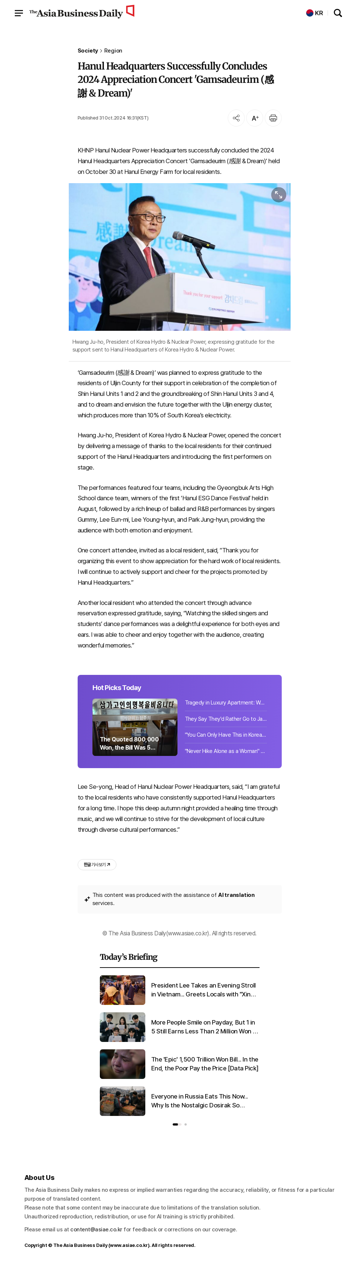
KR (314, 13)
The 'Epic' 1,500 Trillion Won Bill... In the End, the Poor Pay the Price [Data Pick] (205, 1064)
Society (88, 51)
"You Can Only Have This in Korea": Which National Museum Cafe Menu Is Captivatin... (226, 734)
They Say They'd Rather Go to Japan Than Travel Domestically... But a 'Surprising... (226, 719)
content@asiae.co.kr (96, 1229)
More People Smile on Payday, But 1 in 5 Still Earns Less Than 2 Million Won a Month (204, 1027)
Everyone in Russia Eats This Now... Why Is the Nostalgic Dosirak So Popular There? (199, 1101)
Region (113, 51)
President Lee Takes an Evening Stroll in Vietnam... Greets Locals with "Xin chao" (203, 990)
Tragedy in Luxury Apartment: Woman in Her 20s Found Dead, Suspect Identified (226, 702)
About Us (39, 1177)
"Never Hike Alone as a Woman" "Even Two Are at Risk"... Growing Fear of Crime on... (226, 751)
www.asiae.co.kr (129, 1245)
